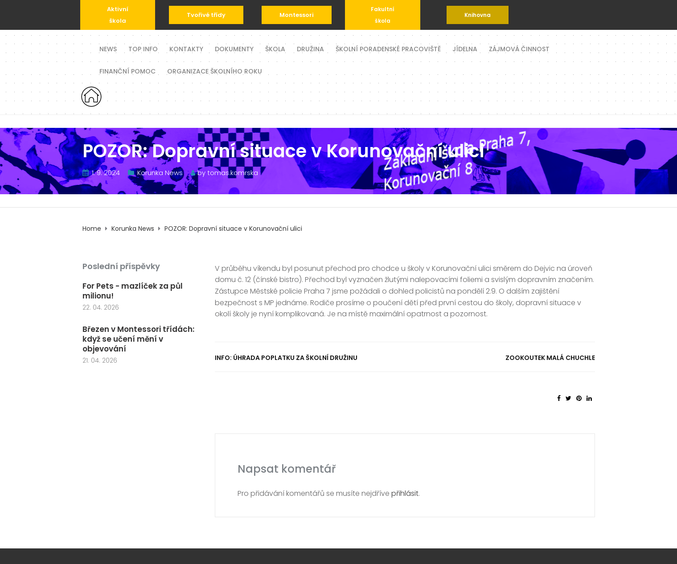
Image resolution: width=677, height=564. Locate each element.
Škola (275, 48)
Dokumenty (234, 48)
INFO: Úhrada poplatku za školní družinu (286, 357)
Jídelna (464, 48)
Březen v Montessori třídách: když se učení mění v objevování (138, 339)
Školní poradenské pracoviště (388, 48)
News (108, 48)
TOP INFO (143, 48)
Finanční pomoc (127, 70)
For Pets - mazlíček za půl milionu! (132, 291)
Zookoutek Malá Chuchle (550, 357)
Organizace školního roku (214, 70)
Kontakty (186, 48)
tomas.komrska (232, 172)
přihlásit (405, 493)
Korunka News (160, 172)
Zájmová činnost (519, 48)
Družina (310, 48)
